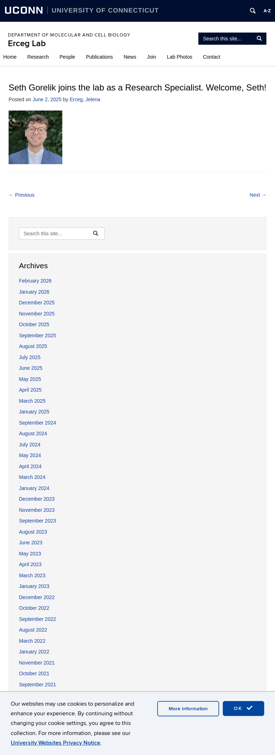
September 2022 (37, 619)
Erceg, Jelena (84, 99)
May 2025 (30, 379)
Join (151, 57)
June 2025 (30, 368)
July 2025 (29, 357)
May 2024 (30, 455)
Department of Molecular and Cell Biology (69, 35)
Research (38, 57)
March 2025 (32, 401)
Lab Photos (179, 57)
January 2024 (34, 488)
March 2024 (32, 477)
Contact (211, 57)
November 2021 (37, 663)
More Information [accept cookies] (188, 709)
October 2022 (34, 608)
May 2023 (30, 554)
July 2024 (29, 444)
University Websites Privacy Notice (55, 742)
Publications (99, 57)
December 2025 (37, 302)
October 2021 (34, 673)
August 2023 (33, 532)
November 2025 (37, 314)
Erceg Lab (27, 43)
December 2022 (37, 597)
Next (258, 195)
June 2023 (30, 542)
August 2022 (33, 630)
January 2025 (34, 412)
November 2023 (37, 510)
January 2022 (34, 652)
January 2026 (34, 292)
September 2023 (37, 521)
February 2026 (35, 281)
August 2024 (33, 433)
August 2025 (33, 346)
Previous (21, 195)
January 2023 (34, 586)
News (130, 57)
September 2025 (37, 335)
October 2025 (34, 324)
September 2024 (37, 423)
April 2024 (30, 466)
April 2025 (30, 390)
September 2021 (37, 684)
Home (9, 57)
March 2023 (32, 575)
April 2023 (30, 564)
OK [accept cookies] (243, 708)
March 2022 (32, 641)
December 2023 (37, 499)
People (67, 57)
